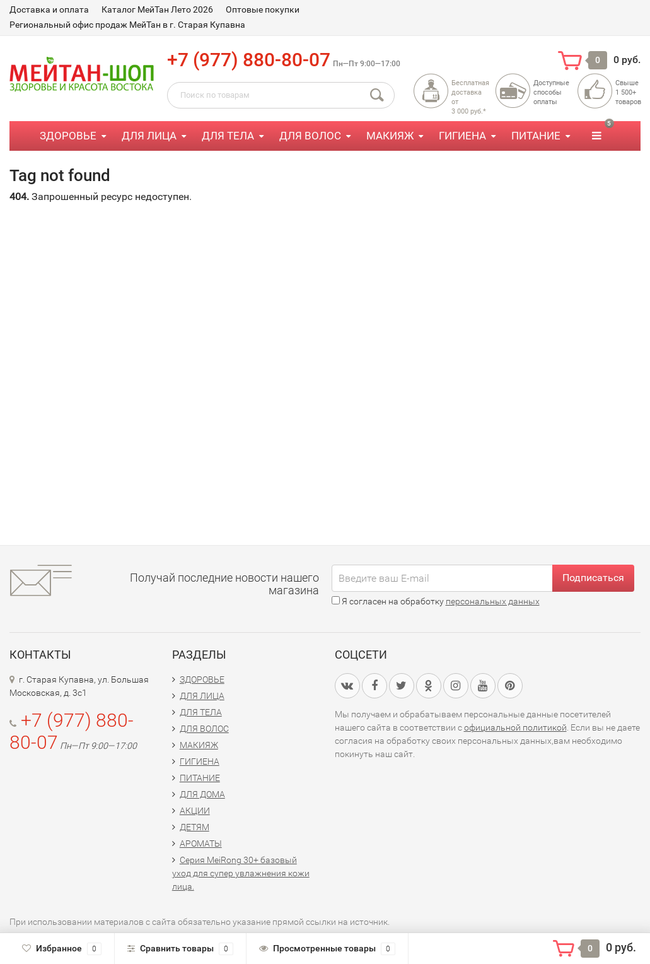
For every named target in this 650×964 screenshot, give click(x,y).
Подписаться (593, 578)
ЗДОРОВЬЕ (68, 135)
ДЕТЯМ (194, 827)
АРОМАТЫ (201, 843)
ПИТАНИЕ (535, 135)
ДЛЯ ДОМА (202, 794)
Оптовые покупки (262, 9)
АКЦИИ (195, 811)
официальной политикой (515, 727)
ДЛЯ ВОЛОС (310, 135)
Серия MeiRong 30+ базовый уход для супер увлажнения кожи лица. (241, 873)
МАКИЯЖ (390, 135)
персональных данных (493, 601)
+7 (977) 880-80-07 (248, 60)
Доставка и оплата (49, 9)
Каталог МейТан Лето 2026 (157, 9)
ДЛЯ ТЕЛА (228, 135)
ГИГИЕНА (462, 135)
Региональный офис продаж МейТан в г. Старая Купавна (127, 25)
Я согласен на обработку (436, 601)
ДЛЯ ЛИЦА (149, 135)
